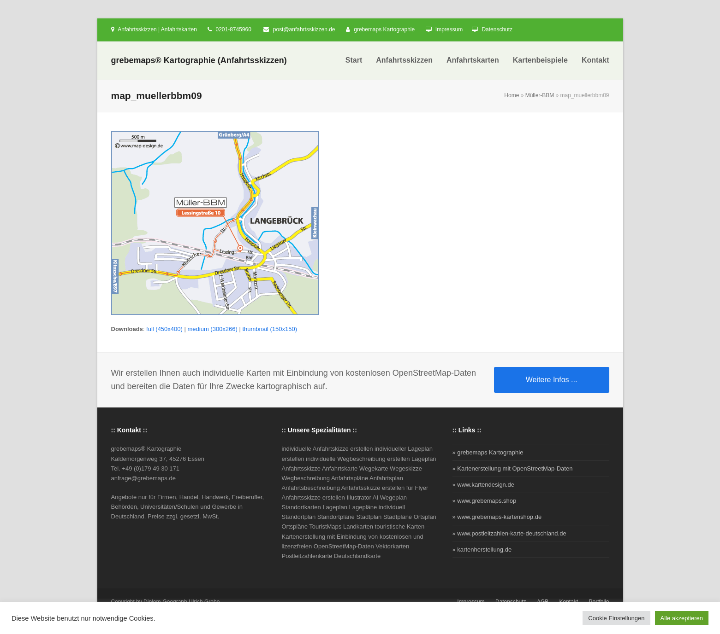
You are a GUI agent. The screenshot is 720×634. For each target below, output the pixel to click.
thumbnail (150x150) (269, 329)
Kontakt (568, 602)
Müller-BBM (539, 95)
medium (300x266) (212, 329)
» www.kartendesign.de (483, 484)
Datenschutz (497, 29)
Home (511, 95)
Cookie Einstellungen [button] (616, 618)
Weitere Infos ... (551, 380)
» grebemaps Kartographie (488, 452)
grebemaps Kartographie (384, 29)
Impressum (449, 29)
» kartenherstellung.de (482, 549)
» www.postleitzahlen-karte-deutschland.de (509, 533)
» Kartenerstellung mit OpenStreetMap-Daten (512, 468)
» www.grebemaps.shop (484, 500)
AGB (542, 602)
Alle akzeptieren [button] (681, 618)
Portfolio (599, 602)
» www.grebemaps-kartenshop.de (497, 516)
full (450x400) (164, 329)
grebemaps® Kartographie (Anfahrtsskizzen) (199, 60)
